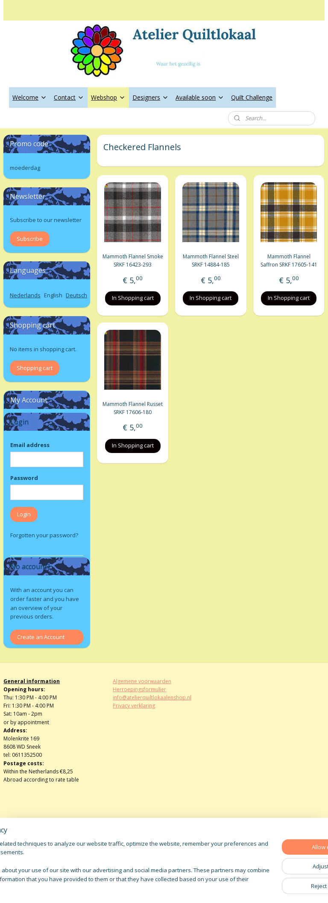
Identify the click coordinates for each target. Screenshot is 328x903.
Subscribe (30, 239)
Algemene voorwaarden (142, 681)
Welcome (29, 97)
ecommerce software (187, 887)
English (53, 295)
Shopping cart (35, 368)
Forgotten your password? (44, 535)
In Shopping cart (133, 298)
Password (24, 478)
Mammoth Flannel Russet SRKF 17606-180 (132, 408)
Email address (30, 445)
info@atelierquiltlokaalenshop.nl (152, 697)
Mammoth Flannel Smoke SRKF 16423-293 (132, 261)
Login (24, 514)
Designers (150, 97)
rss (153, 887)
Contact (69, 97)
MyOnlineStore (262, 887)
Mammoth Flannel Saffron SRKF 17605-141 (289, 261)
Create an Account (40, 637)
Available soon (200, 97)
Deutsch (76, 295)
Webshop (108, 97)
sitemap (135, 887)
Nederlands (25, 295)
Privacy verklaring (134, 705)
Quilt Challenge (251, 97)
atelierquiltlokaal (140, 845)
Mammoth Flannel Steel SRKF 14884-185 (211, 261)
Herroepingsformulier (139, 689)
